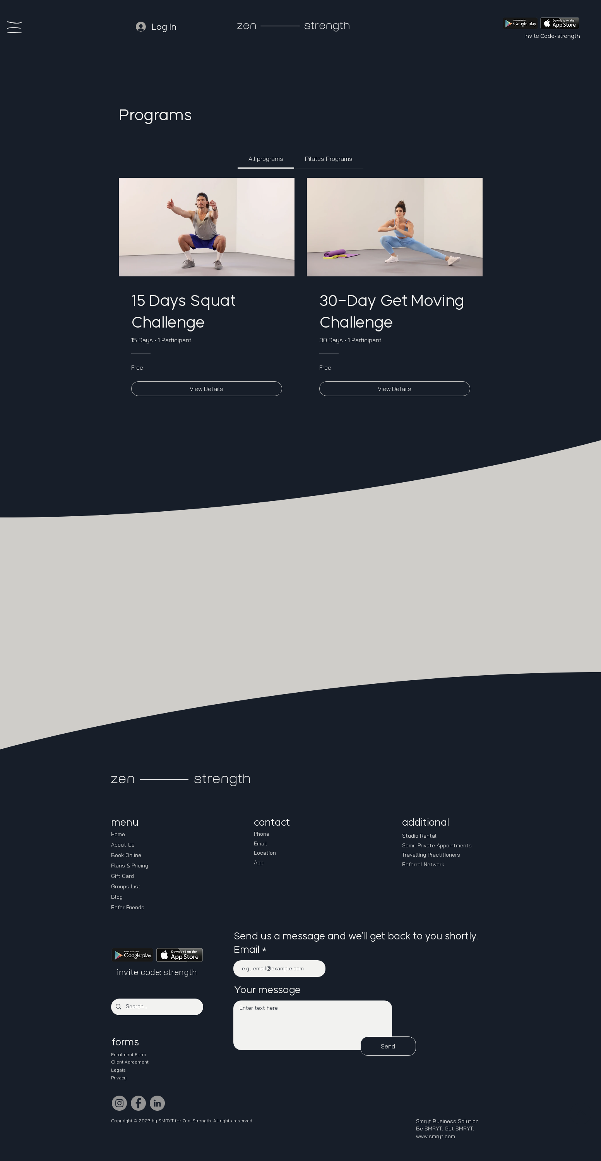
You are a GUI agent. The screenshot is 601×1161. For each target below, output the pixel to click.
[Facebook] (138, 1103)
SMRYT (166, 1120)
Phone (261, 833)
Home (118, 834)
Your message (267, 990)
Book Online (126, 855)
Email (246, 949)
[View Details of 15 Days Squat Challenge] (206, 388)
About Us (123, 844)
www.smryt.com (435, 1136)
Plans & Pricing (129, 865)
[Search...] (156, 1007)
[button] (14, 27)
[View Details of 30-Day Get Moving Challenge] (394, 388)
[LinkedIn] (157, 1103)
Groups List (125, 886)
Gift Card (122, 875)
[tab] (266, 159)
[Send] (388, 1046)
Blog (117, 896)
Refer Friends (127, 907)
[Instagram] (119, 1103)
